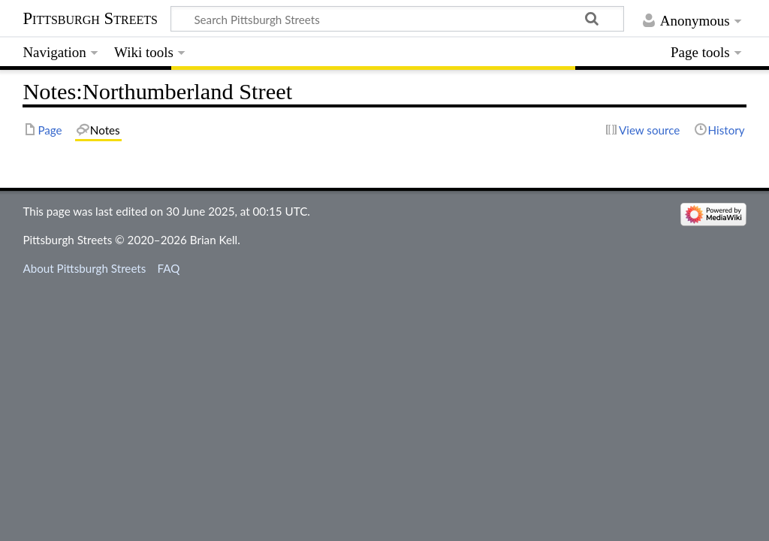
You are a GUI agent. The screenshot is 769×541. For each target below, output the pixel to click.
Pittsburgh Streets (90, 19)
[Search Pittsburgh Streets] (397, 19)
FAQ (169, 268)
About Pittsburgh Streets (84, 268)
